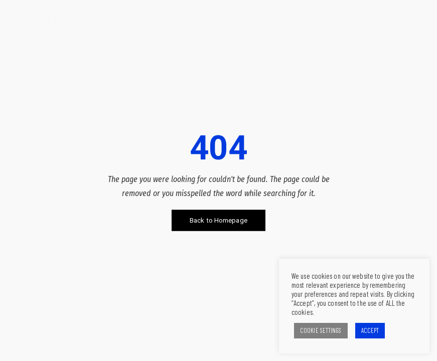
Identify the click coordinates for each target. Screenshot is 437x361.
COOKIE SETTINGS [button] (321, 330)
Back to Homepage (218, 220)
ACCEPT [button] (370, 330)
